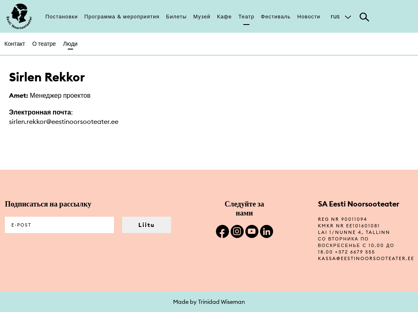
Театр (246, 16)
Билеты (176, 16)
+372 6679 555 (355, 252)
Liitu (146, 225)
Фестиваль (276, 16)
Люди (70, 43)
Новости (308, 16)
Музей (202, 16)
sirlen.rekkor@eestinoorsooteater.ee (63, 121)
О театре (44, 43)
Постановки (61, 16)
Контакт (14, 43)
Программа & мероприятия (122, 16)
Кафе (224, 16)
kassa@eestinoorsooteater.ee (366, 258)
